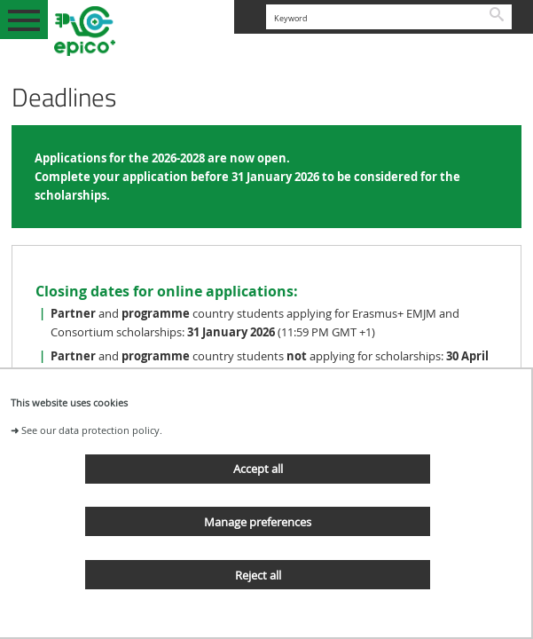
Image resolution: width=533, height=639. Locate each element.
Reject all (258, 575)
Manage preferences (257, 522)
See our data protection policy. (91, 430)
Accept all (258, 469)
